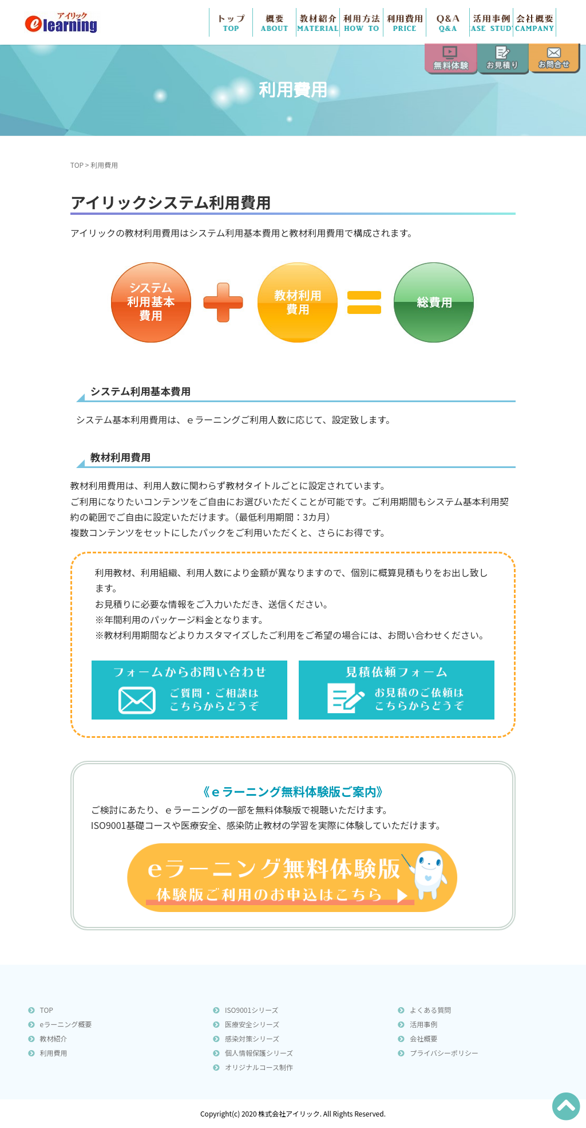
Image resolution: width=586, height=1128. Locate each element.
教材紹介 (317, 22)
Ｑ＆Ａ (447, 22)
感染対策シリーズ (252, 1038)
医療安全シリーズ (252, 1024)
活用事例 (491, 22)
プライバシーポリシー (444, 1053)
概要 (274, 22)
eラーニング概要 (66, 1024)
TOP (230, 22)
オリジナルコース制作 (259, 1067)
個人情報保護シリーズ (259, 1053)
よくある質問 (430, 1010)
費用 (404, 22)
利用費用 (54, 1053)
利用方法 (361, 22)
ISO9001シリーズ (252, 1010)
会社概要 (534, 22)
